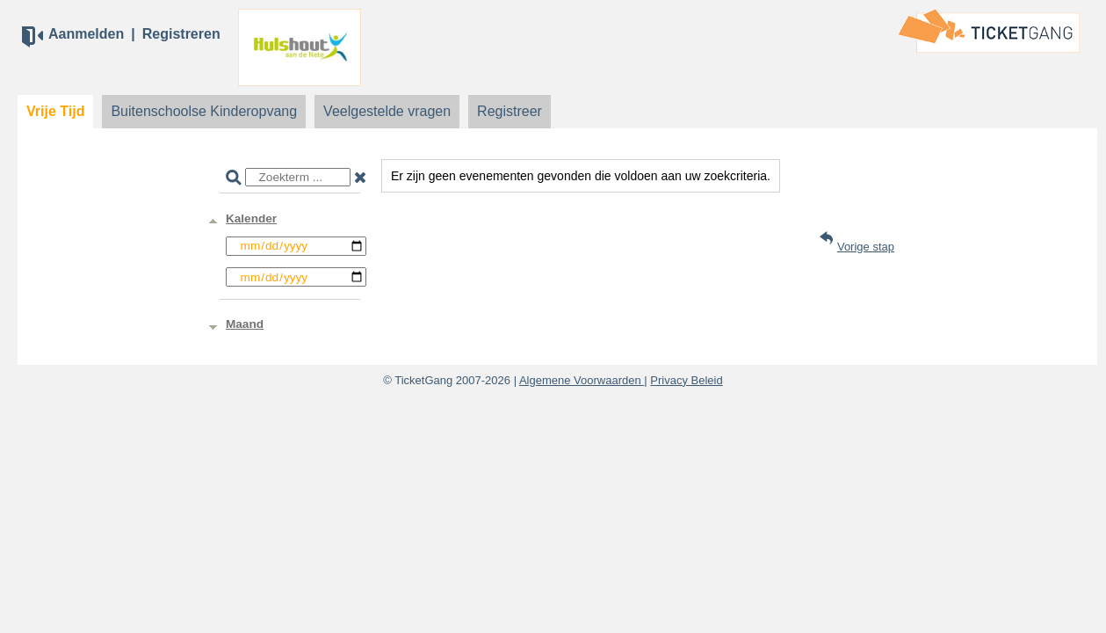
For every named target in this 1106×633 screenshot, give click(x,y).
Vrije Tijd (55, 111)
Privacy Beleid (686, 380)
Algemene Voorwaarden (581, 380)
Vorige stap (865, 246)
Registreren (181, 33)
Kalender (251, 218)
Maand (245, 324)
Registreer (509, 111)
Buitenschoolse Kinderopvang (204, 111)
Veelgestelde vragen (387, 111)
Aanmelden (86, 33)
